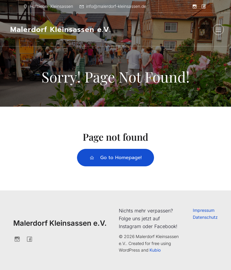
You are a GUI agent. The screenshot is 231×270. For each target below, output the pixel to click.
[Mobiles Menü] (218, 29)
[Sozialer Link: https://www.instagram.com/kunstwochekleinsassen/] (194, 6)
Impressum (203, 210)
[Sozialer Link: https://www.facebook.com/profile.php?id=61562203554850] (203, 6)
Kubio (155, 250)
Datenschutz (205, 217)
